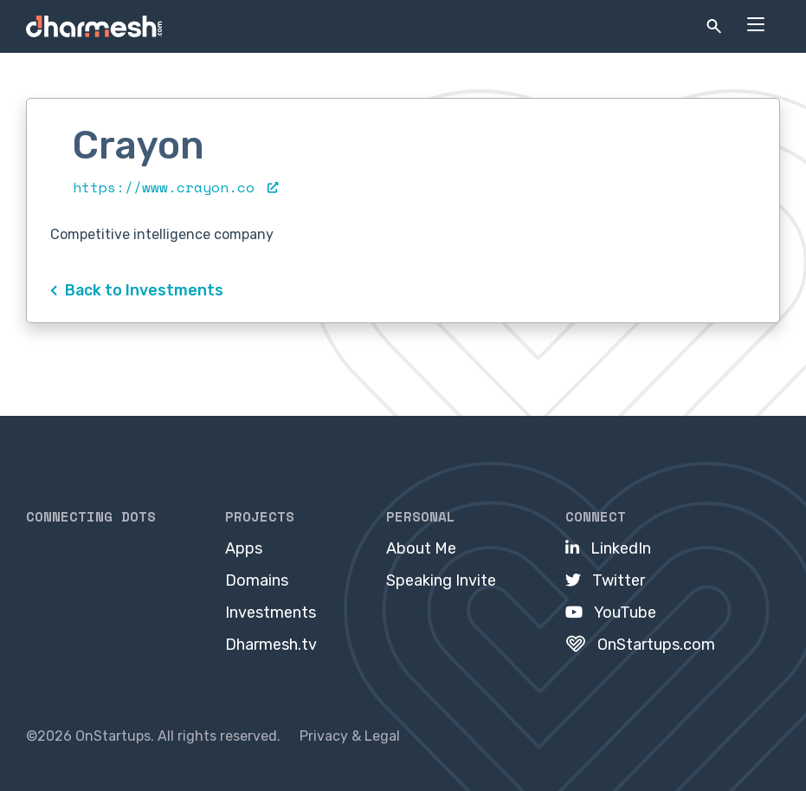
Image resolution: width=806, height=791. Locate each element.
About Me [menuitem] (421, 548)
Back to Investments (136, 290)
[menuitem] (608, 549)
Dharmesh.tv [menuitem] (271, 644)
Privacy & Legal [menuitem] (350, 736)
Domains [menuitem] (256, 580)
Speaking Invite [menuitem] (441, 580)
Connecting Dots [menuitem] (91, 516)
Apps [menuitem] (243, 548)
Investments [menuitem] (270, 612)
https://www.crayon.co (175, 187)
